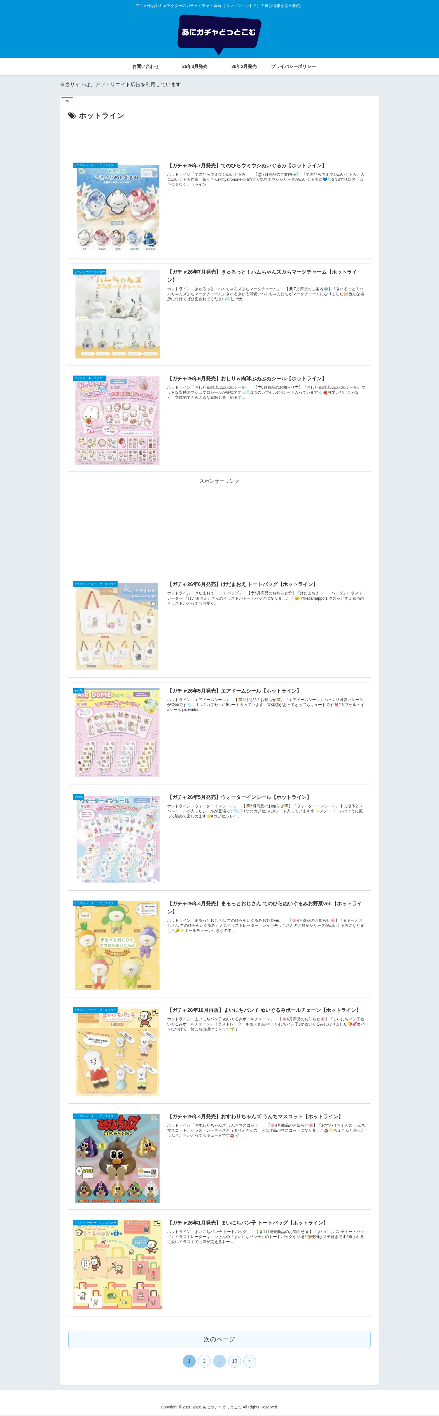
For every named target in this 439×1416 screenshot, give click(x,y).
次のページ (219, 1340)
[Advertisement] (219, 137)
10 (234, 1361)
